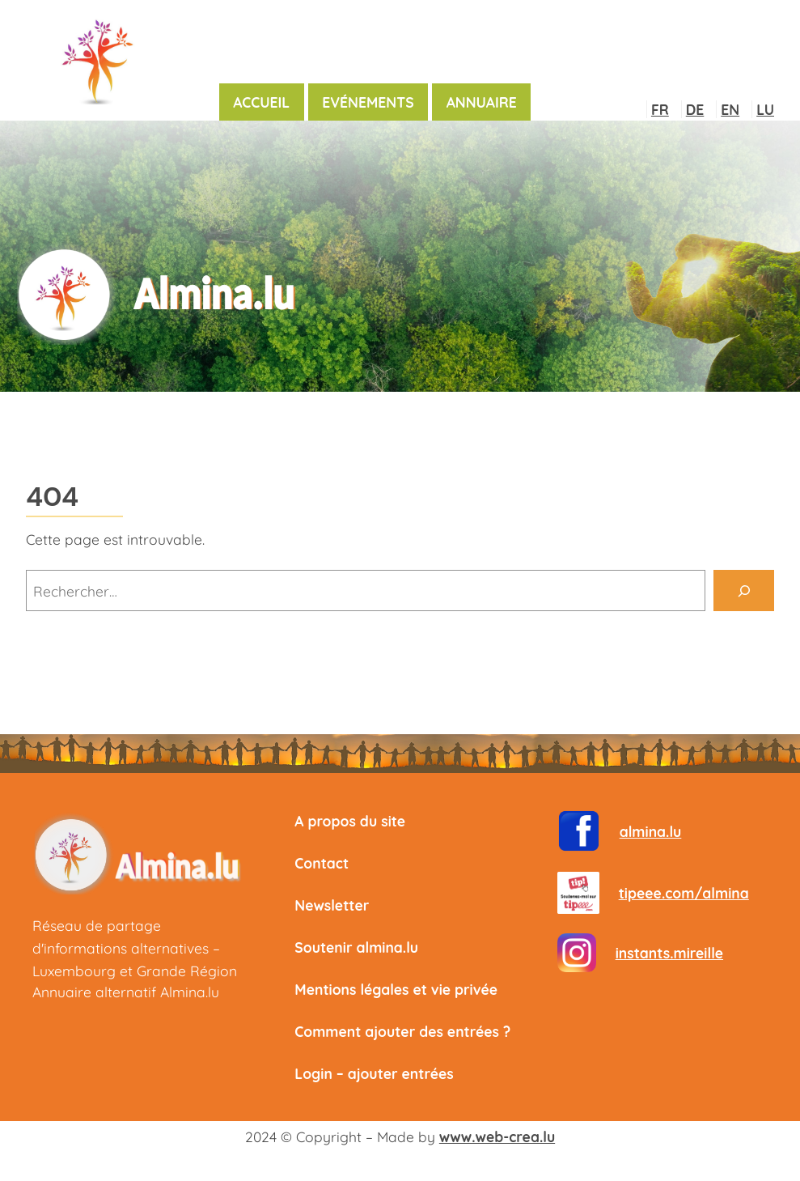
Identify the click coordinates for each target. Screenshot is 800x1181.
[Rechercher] (743, 590)
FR (660, 109)
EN (730, 109)
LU (765, 109)
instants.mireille (669, 953)
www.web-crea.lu (497, 1136)
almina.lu (651, 831)
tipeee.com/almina (684, 893)
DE (695, 109)
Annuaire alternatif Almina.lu (125, 991)
